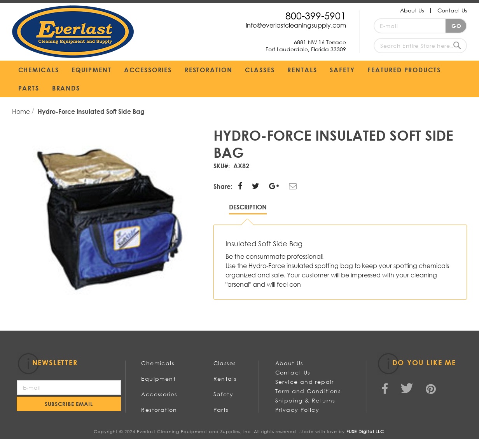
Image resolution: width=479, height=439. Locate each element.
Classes (224, 363)
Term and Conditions (308, 391)
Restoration (159, 409)
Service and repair (304, 381)
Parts (221, 409)
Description (248, 207)
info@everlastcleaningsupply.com (296, 25)
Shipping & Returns (305, 400)
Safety (223, 394)
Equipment (158, 378)
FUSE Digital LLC (365, 432)
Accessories (159, 394)
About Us (412, 10)
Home (21, 111)
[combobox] (420, 45)
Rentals (225, 378)
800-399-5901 (315, 15)
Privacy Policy (297, 409)
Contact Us (452, 10)
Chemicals (157, 363)
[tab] (248, 208)
